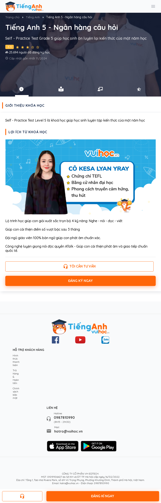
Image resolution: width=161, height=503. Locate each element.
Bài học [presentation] (61, 89)
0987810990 (64, 417)
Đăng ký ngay (80, 281)
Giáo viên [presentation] (100, 89)
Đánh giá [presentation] (139, 89)
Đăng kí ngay (102, 496)
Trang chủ (12, 17)
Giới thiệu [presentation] (21, 89)
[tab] (22, 89)
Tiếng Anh (33, 17)
